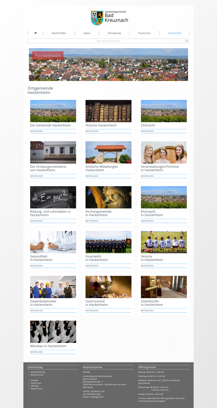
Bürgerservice (37, 374)
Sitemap (34, 386)
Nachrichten (59, 33)
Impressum (36, 383)
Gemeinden (174, 33)
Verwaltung (114, 33)
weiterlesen (36, 131)
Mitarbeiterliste (38, 372)
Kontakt (34, 380)
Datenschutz (37, 388)
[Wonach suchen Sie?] (108, 41)
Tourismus (144, 33)
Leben (86, 33)
